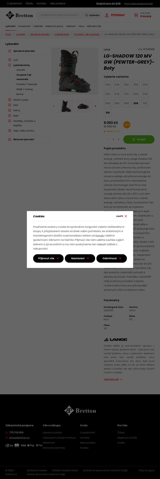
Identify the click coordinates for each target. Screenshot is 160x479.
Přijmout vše (46, 258)
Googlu (99, 236)
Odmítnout (109, 258)
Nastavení (78, 258)
